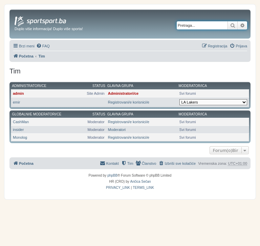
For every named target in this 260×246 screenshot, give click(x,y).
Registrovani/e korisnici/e (128, 102)
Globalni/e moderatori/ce (37, 114)
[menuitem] (43, 46)
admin (18, 93)
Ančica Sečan (140, 181)
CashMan (21, 122)
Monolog (20, 137)
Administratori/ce (29, 86)
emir (16, 102)
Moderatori (117, 130)
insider (18, 130)
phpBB (112, 175)
